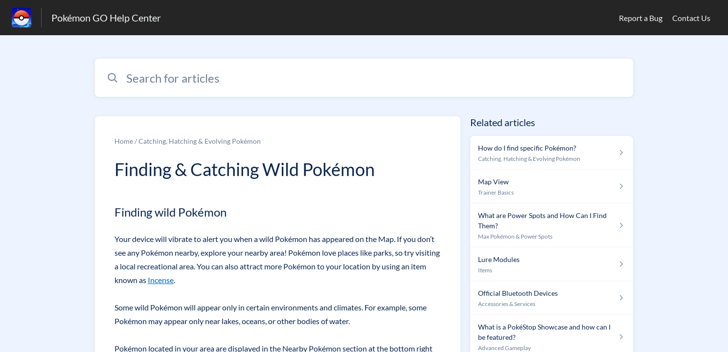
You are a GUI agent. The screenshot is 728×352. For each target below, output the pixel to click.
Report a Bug (640, 17)
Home (123, 141)
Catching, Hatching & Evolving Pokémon (199, 141)
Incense (161, 280)
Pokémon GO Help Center (106, 17)
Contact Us (691, 17)
